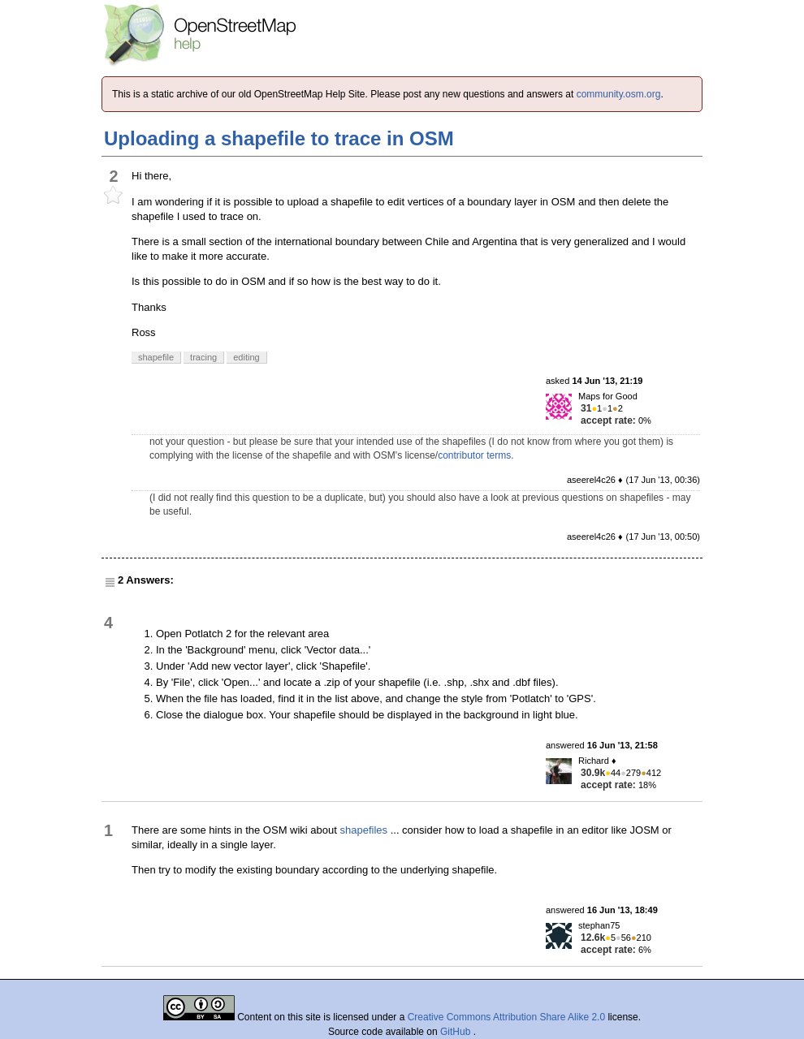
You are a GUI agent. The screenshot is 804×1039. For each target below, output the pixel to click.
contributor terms (474, 455)
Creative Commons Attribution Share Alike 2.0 (506, 1017)
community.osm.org (619, 94)
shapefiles (364, 830)
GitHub (456, 1031)
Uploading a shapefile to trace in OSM (279, 138)
